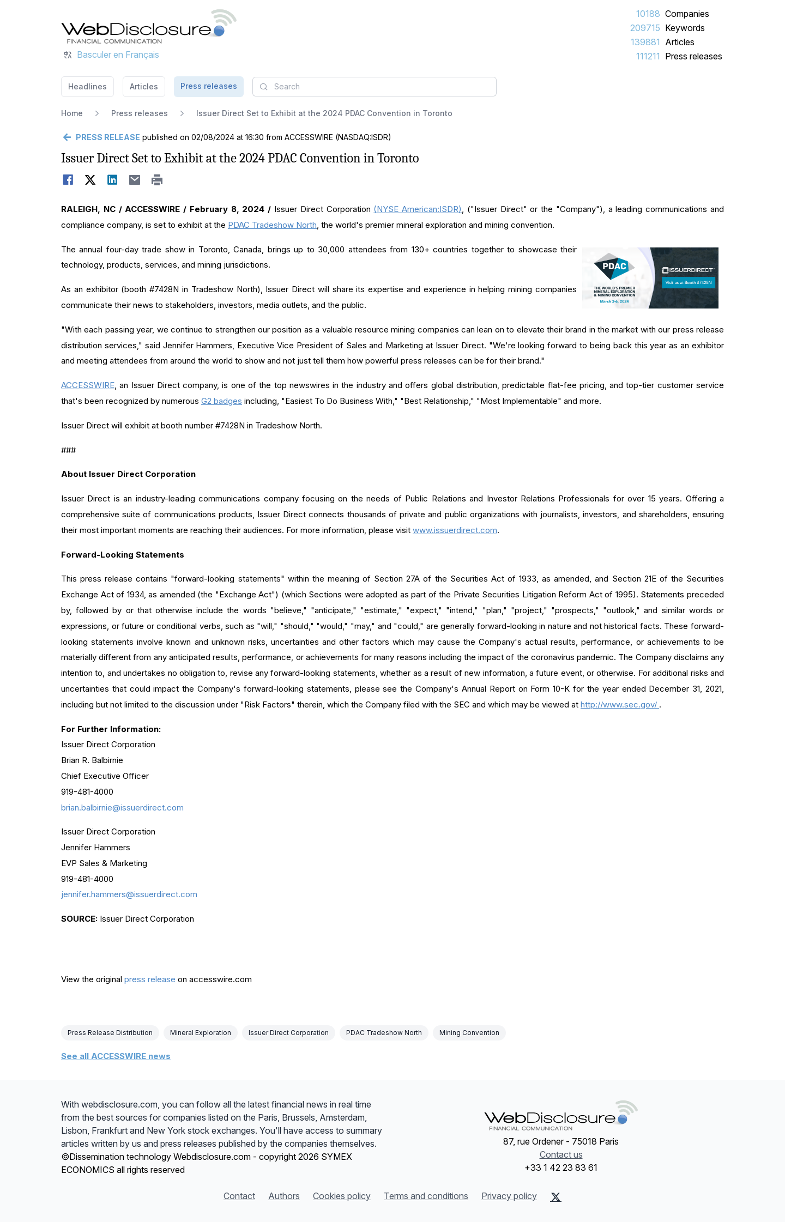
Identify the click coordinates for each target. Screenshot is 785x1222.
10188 (648, 13)
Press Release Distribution (110, 1033)
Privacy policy (509, 1195)
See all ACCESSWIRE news (116, 1056)
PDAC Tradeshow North (384, 1033)
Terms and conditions (426, 1195)
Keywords (685, 27)
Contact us (561, 1154)
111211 (648, 56)
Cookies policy (342, 1195)
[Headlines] (149, 26)
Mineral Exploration (200, 1033)
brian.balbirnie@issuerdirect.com (122, 807)
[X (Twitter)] (555, 1197)
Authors (284, 1195)
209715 (645, 27)
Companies (687, 13)
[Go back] (100, 137)
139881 (645, 42)
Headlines (87, 86)
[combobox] (374, 86)
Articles (680, 42)
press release (150, 979)
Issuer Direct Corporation (289, 1033)
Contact (239, 1195)
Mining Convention (469, 1033)
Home (72, 113)
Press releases (693, 56)
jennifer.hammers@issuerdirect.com (129, 894)
